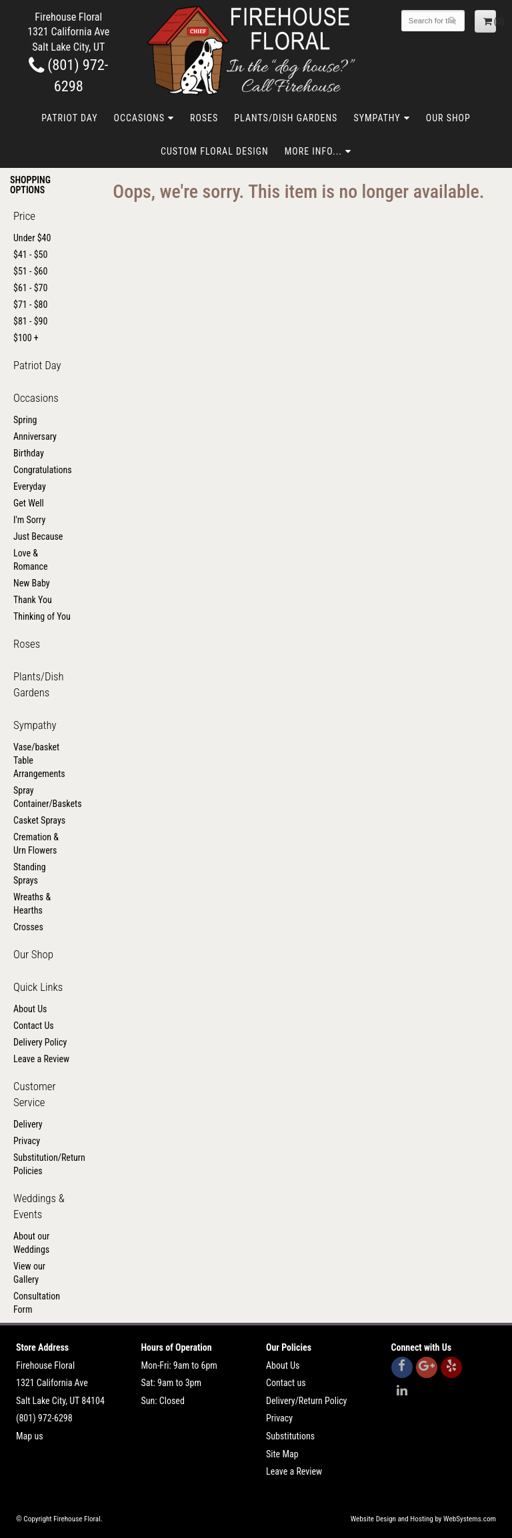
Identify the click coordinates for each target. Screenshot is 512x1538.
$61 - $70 (30, 288)
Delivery (28, 1124)
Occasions (139, 118)
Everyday (29, 486)
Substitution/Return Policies (42, 1164)
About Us (30, 1009)
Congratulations (42, 469)
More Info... (313, 151)
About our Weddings (31, 1243)
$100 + (26, 338)
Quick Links (38, 987)
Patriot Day (69, 118)
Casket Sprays (39, 820)
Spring (25, 419)
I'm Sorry (29, 519)
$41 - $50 (30, 254)
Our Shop (448, 118)
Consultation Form (36, 1303)
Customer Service (34, 1094)
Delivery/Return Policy (306, 1400)
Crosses (28, 927)
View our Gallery (29, 1273)
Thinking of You (42, 616)
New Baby (31, 583)
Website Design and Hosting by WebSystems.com (423, 1519)
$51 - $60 (30, 271)
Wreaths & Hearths (32, 904)
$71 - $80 (30, 304)
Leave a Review (41, 1059)
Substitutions (290, 1436)
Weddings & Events (39, 1206)
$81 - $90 (30, 321)
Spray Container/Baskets (42, 797)
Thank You (32, 599)
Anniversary (35, 436)
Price (24, 216)
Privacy (26, 1141)
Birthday (28, 453)
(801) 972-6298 (44, 1418)
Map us (29, 1436)
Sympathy (376, 118)
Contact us (286, 1382)
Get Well (28, 503)
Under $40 (32, 238)
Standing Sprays (29, 874)
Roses (204, 118)
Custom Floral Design (215, 151)
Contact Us (33, 1025)
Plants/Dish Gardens (285, 118)
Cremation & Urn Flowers (36, 844)
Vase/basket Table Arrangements (39, 760)
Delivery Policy (40, 1042)
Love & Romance (30, 560)
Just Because (38, 536)
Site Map (282, 1454)
